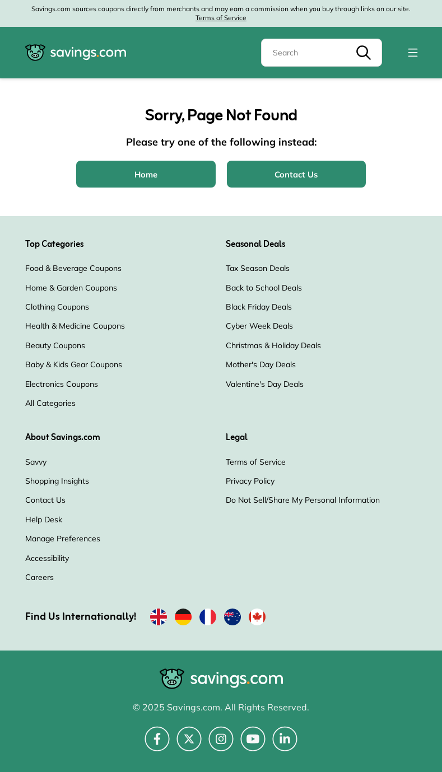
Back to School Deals (264, 288)
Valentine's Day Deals (265, 384)
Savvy (35, 462)
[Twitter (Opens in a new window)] (189, 745)
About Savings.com (62, 438)
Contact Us (45, 500)
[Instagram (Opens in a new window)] (221, 745)
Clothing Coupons (57, 307)
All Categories (50, 403)
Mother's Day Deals (261, 364)
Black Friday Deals (259, 307)
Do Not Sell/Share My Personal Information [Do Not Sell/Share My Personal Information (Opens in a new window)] (303, 500)
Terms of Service (221, 17)
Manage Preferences (62, 539)
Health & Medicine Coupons (75, 326)
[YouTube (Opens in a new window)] (253, 745)
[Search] (321, 53)
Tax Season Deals (258, 268)
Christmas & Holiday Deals (273, 345)
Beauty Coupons (55, 345)
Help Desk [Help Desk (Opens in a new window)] (43, 519)
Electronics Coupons (61, 384)
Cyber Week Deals (259, 326)
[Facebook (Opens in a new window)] (157, 745)
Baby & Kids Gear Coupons (73, 364)
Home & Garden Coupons (71, 288)
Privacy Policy (250, 481)
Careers (39, 577)
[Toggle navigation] (413, 53)
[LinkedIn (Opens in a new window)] (284, 745)
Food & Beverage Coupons (73, 268)
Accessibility (47, 558)
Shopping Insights (57, 481)
